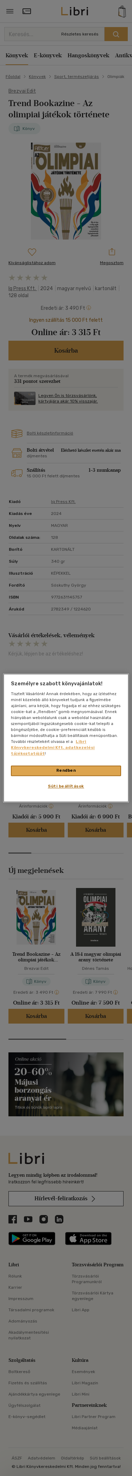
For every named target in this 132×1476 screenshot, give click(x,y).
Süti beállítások (66, 786)
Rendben (66, 770)
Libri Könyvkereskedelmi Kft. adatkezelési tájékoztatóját (53, 747)
